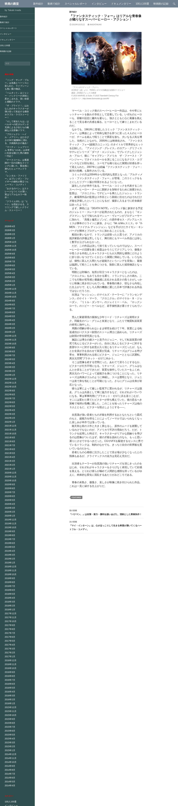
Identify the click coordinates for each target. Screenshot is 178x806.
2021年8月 (9, 415)
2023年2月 (9, 348)
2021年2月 (9, 438)
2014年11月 (10, 719)
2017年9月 (9, 592)
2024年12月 (10, 269)
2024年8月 (9, 284)
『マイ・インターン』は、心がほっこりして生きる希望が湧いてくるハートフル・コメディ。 (106, 525)
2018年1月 (9, 577)
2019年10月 (10, 498)
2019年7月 (9, 509)
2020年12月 (10, 445)
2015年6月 (9, 693)
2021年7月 (9, 419)
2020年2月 (9, 483)
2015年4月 (9, 701)
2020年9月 (9, 457)
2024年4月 (9, 299)
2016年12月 (10, 626)
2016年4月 (9, 656)
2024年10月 (10, 276)
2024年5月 (9, 295)
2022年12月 (10, 355)
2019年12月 (10, 490)
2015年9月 (9, 682)
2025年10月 (10, 231)
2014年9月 (9, 727)
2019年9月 (9, 502)
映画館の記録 (160, 3)
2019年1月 (9, 532)
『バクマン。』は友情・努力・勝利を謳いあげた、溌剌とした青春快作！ (106, 512)
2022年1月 (9, 397)
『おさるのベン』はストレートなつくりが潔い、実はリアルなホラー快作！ (17, 178)
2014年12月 (10, 716)
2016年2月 (9, 663)
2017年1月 (9, 622)
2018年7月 (9, 554)
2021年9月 (9, 412)
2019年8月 (9, 505)
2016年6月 (9, 648)
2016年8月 (9, 641)
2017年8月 (9, 596)
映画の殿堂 (12, 3)
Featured (76, 497)
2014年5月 (9, 742)
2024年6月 (9, 291)
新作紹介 (38, 3)
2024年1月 (9, 310)
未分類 (7, 788)
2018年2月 (9, 573)
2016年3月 (9, 659)
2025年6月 (9, 246)
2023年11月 (10, 318)
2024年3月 (9, 303)
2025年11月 (10, 228)
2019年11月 (10, 494)
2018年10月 (10, 543)
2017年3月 (9, 614)
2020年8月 (9, 460)
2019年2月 (9, 528)
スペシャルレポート (76, 3)
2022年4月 (9, 385)
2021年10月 (10, 408)
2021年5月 (9, 427)
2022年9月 (9, 367)
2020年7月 (9, 464)
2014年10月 (10, 723)
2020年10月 (10, 453)
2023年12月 (10, 314)
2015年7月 (9, 689)
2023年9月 (9, 325)
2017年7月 (9, 599)
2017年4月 (9, 611)
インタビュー (99, 3)
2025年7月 (9, 243)
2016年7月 (9, 644)
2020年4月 (9, 475)
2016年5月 (9, 652)
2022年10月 (10, 363)
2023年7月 (9, 333)
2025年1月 (9, 265)
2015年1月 (9, 712)
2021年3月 (9, 434)
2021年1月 (9, 442)
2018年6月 (9, 558)
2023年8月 (9, 329)
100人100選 (142, 3)
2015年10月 (10, 678)
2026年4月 (9, 209)
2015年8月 (9, 686)
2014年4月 (9, 746)
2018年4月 (9, 565)
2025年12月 (10, 224)
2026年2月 (9, 216)
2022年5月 (9, 382)
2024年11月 (10, 273)
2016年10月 (10, 633)
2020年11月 (10, 449)
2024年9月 (9, 280)
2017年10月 (10, 588)
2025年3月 (9, 258)
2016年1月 (9, 667)
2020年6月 (9, 468)
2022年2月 (9, 393)
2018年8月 (9, 550)
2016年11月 (10, 629)
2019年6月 (9, 513)
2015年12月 (10, 671)
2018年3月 (9, 569)
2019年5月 (9, 517)
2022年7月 (9, 374)
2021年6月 (9, 423)
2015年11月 (10, 674)
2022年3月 (9, 389)
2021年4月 (9, 430)
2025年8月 (9, 239)
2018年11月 (10, 539)
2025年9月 (9, 235)
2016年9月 (9, 637)
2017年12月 (10, 581)
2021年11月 (10, 404)
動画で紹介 (54, 3)
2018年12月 (10, 535)
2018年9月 (9, 547)
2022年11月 (10, 359)
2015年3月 (9, 704)
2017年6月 (9, 603)
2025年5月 (9, 250)
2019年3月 (9, 524)
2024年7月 (9, 288)
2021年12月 (10, 400)
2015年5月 (9, 697)
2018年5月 (9, 562)
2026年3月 (9, 213)
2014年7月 (9, 734)
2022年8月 (9, 370)
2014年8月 (9, 731)
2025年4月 (9, 254)
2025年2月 (9, 261)
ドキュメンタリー (121, 3)
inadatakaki (96, 24)
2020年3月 (9, 479)
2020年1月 (9, 487)
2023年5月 (9, 337)
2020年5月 (9, 472)
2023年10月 (10, 321)
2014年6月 (9, 738)
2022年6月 (9, 378)
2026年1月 (9, 220)
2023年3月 (9, 344)
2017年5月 (9, 607)
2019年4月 (9, 520)
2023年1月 (9, 352)
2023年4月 (9, 340)
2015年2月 (9, 708)
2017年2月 (9, 618)
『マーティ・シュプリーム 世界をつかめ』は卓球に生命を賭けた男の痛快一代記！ (17, 144)
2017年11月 (10, 584)
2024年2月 (9, 306)
